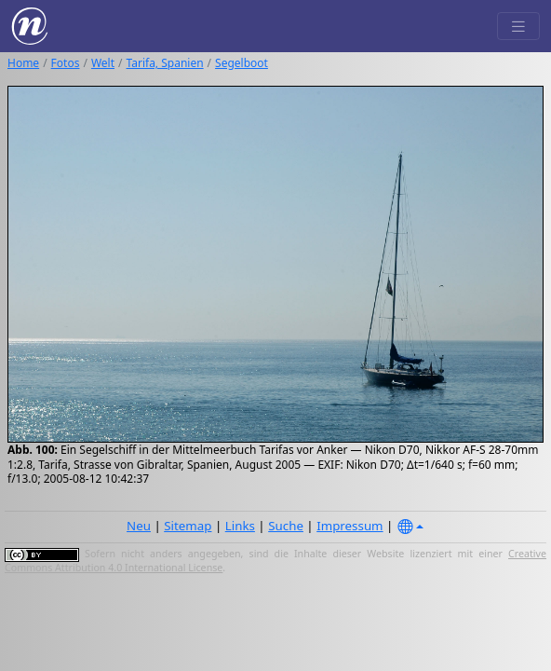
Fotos (65, 63)
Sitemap (187, 525)
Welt (102, 63)
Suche (285, 525)
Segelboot (241, 63)
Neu (139, 525)
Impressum (349, 525)
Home (23, 63)
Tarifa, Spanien (165, 63)
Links (240, 525)
